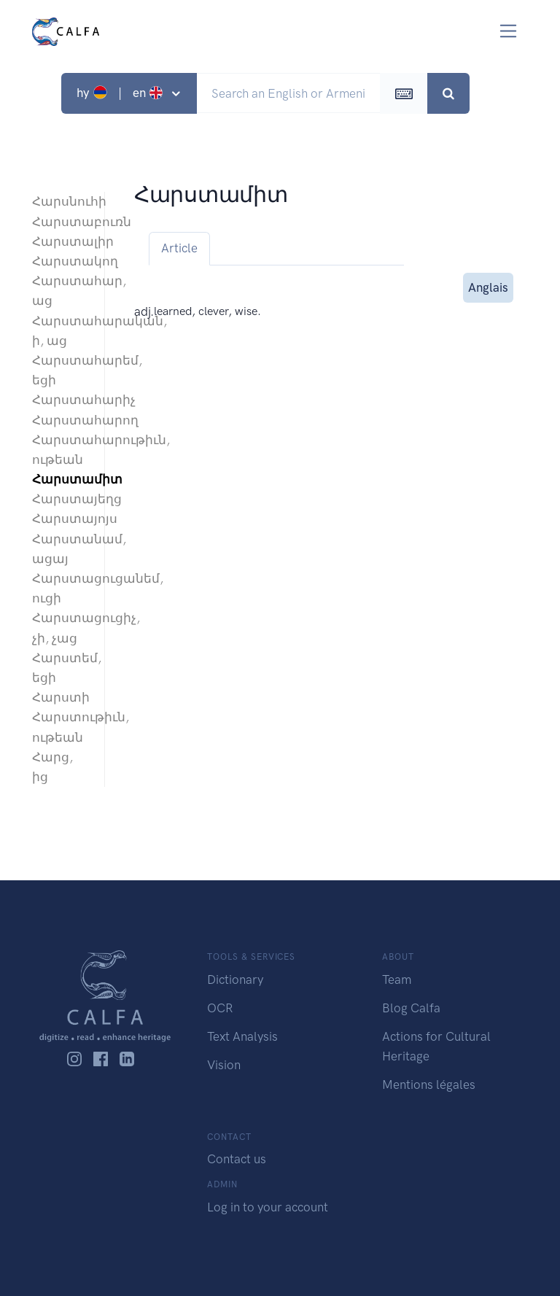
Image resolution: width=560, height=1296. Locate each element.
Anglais (488, 286)
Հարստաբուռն (61, 221)
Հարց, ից (52, 767)
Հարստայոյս (61, 518)
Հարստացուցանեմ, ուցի (61, 588)
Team (396, 979)
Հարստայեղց (61, 499)
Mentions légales (428, 1084)
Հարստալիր (61, 241)
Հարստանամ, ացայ (61, 549)
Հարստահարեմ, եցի (61, 370)
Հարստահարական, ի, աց (61, 331)
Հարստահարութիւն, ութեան (61, 449)
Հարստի (61, 697)
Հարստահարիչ (61, 399)
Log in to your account (267, 1207)
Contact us (236, 1159)
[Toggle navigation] (509, 31)
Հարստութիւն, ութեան (61, 727)
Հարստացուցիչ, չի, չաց (61, 627)
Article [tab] (179, 248)
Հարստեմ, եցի (61, 668)
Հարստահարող (61, 420)
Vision (224, 1065)
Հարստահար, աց (61, 290)
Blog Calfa (411, 1008)
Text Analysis (242, 1036)
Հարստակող (61, 261)
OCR (220, 1008)
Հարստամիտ (61, 479)
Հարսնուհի (61, 201)
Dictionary (235, 979)
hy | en (121, 92)
